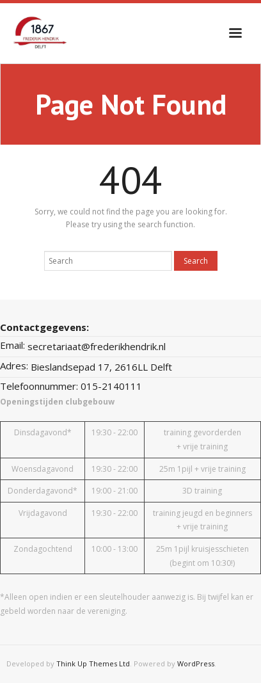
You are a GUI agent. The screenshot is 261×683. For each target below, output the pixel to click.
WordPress (195, 663)
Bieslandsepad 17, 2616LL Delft (101, 366)
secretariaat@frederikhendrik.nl (97, 346)
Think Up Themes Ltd (93, 663)
